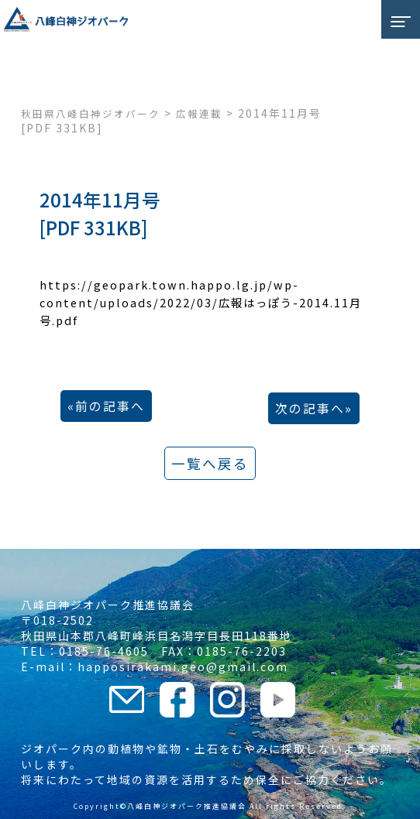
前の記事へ (110, 406)
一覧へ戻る (210, 463)
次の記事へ (310, 408)
